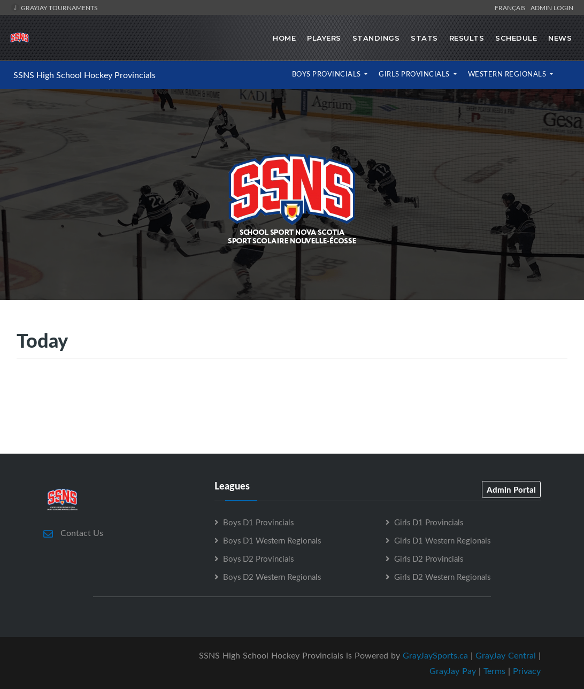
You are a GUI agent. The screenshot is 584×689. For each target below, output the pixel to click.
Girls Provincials (415, 74)
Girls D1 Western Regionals (442, 540)
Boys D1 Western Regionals (272, 540)
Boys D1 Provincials (258, 522)
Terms (494, 671)
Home (284, 38)
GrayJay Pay (452, 671)
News (560, 38)
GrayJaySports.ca (435, 655)
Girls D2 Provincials (428, 558)
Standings (376, 38)
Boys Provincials (327, 74)
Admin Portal (511, 489)
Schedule (516, 38)
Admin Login (552, 7)
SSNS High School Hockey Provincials (84, 75)
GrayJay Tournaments (54, 7)
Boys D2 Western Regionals (272, 576)
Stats (424, 38)
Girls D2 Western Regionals (442, 576)
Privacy (527, 671)
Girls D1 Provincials (428, 522)
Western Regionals (508, 74)
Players (324, 38)
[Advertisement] (292, 405)
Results (467, 38)
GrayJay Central (505, 655)
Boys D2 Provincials (258, 558)
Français (512, 7)
